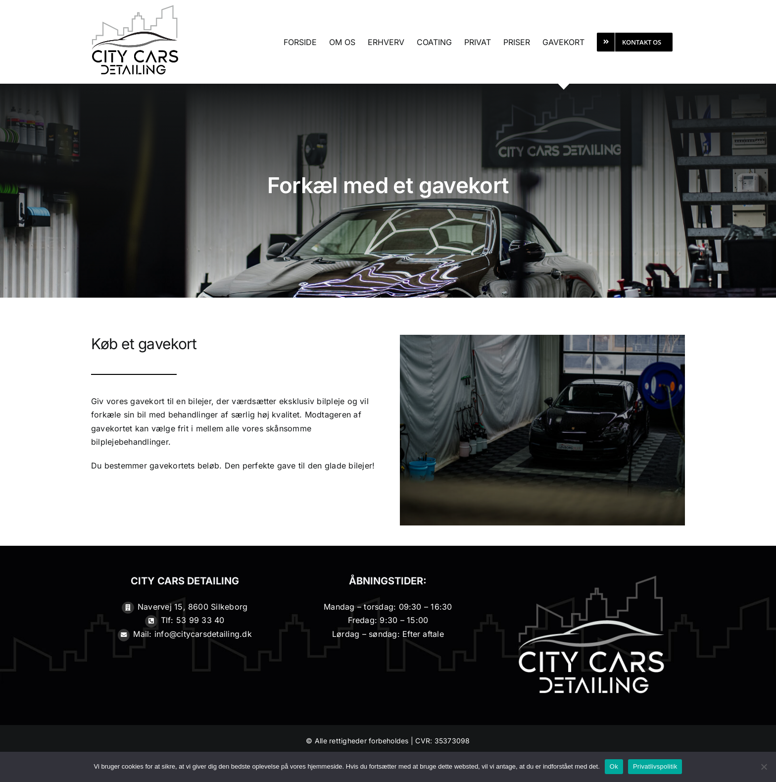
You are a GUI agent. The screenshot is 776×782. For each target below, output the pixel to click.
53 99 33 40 (200, 620)
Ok (614, 766)
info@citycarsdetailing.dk (203, 634)
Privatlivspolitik (655, 766)
